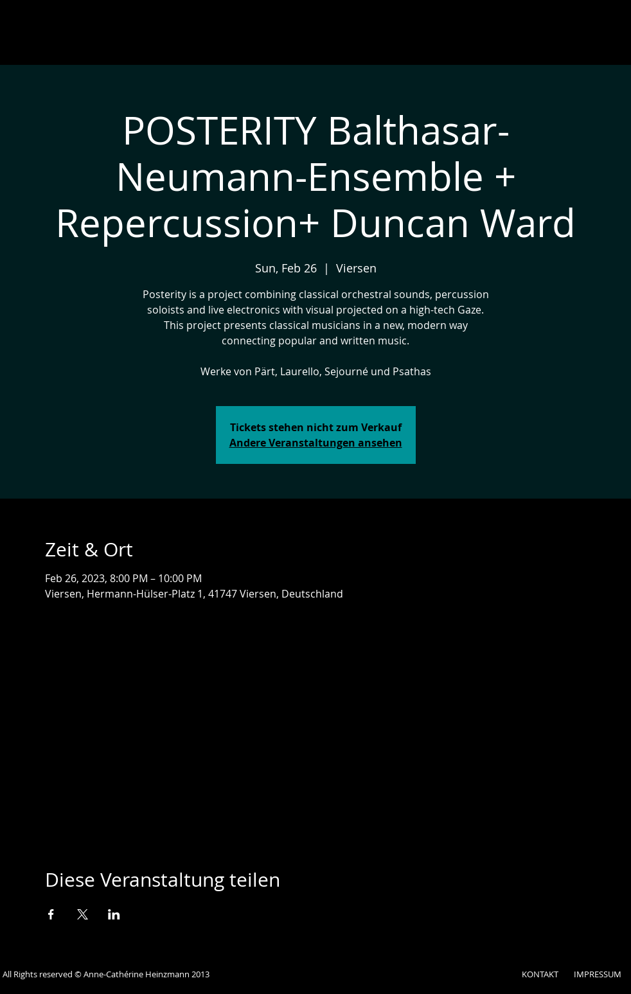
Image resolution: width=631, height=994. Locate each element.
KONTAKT (540, 974)
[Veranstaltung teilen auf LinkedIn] (114, 914)
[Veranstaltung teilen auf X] (82, 914)
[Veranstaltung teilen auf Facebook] (51, 914)
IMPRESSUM (597, 974)
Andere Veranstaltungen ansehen (315, 443)
